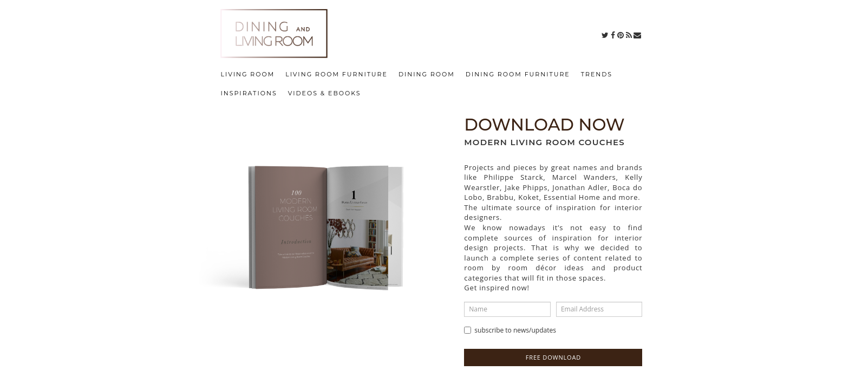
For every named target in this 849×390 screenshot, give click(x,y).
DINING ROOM (427, 74)
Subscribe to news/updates (510, 330)
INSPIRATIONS (249, 93)
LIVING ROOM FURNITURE (336, 74)
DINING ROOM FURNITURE (518, 74)
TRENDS (596, 74)
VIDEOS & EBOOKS (324, 93)
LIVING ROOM (248, 74)
